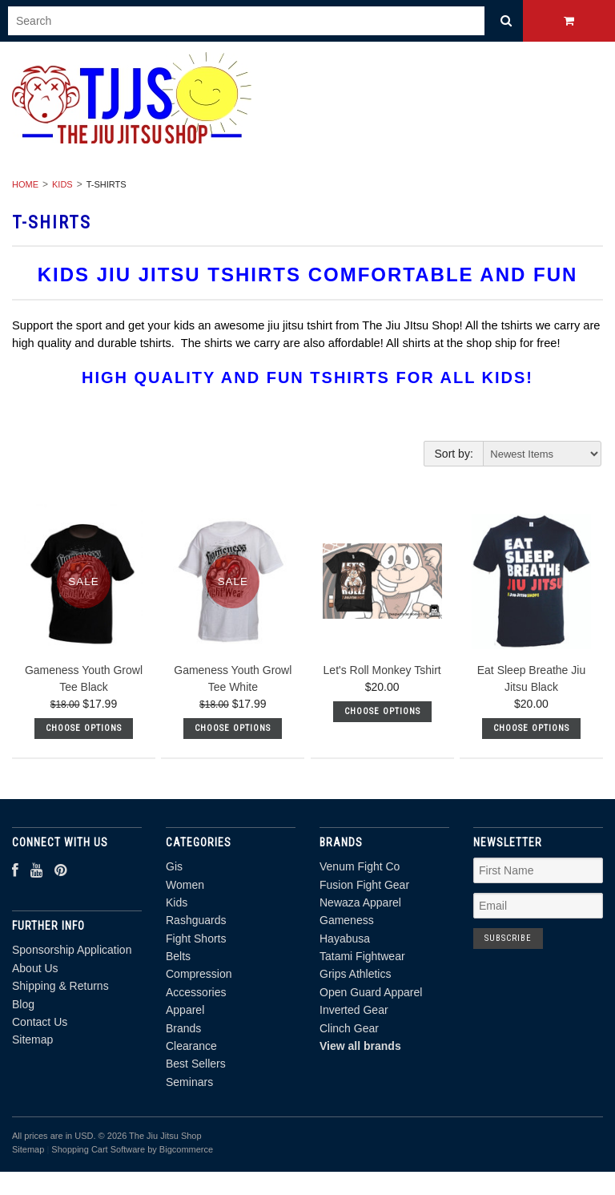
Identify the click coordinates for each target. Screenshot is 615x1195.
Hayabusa (345, 938)
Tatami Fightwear (362, 956)
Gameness (347, 920)
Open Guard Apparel (371, 992)
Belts (178, 956)
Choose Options (84, 728)
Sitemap (32, 1039)
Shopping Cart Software (98, 1149)
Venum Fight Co (360, 866)
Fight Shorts (196, 938)
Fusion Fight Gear (364, 884)
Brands (183, 1028)
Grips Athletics (355, 973)
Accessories (196, 992)
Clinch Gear (349, 1028)
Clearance (191, 1046)
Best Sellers (196, 1063)
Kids (62, 184)
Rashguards (196, 920)
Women (185, 884)
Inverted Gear (354, 1009)
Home (25, 184)
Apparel (185, 1009)
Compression (198, 973)
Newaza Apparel (360, 902)
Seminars (189, 1082)
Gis (174, 866)
